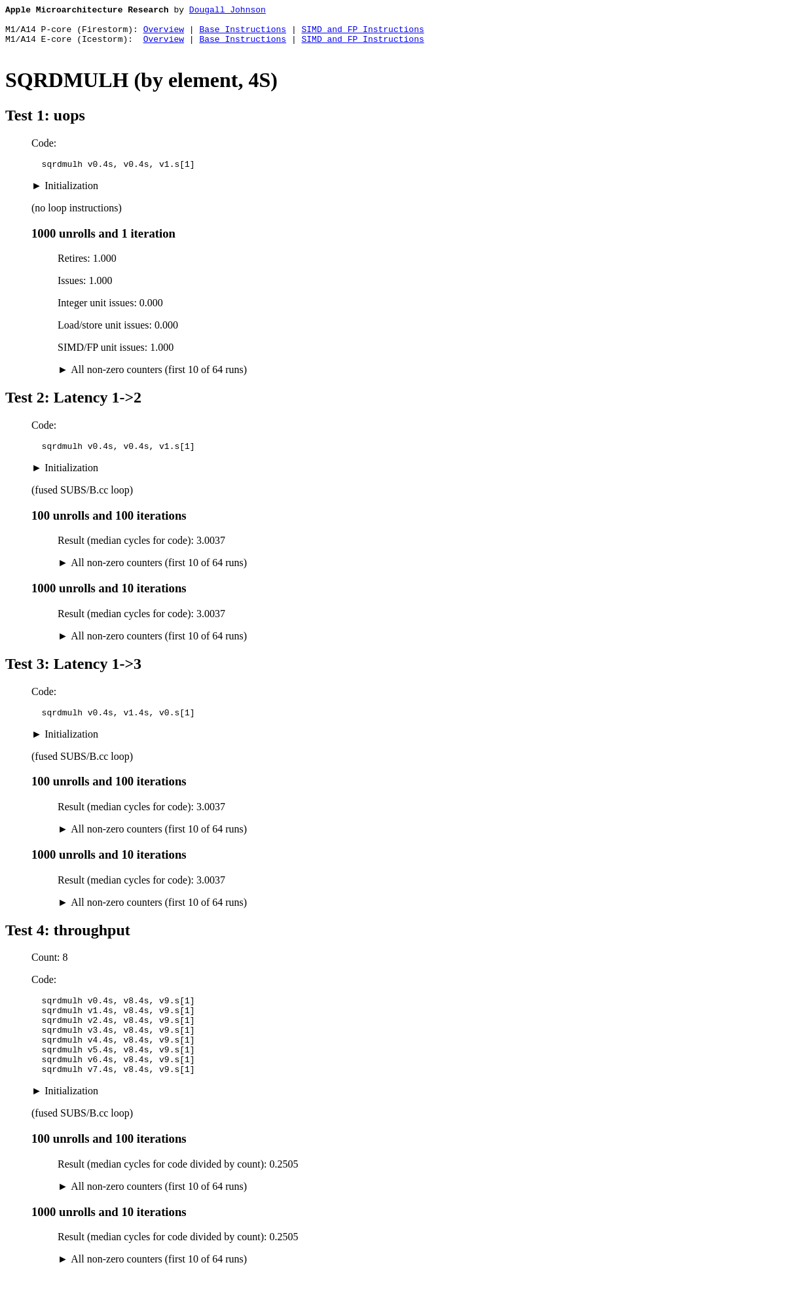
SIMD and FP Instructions (362, 35)
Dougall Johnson (227, 11)
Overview (163, 35)
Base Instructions (242, 35)
